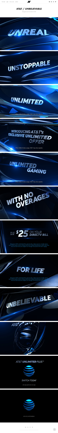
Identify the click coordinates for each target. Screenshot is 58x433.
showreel (3, 1)
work (7, 1)
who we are (11, 1)
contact (16, 1)
